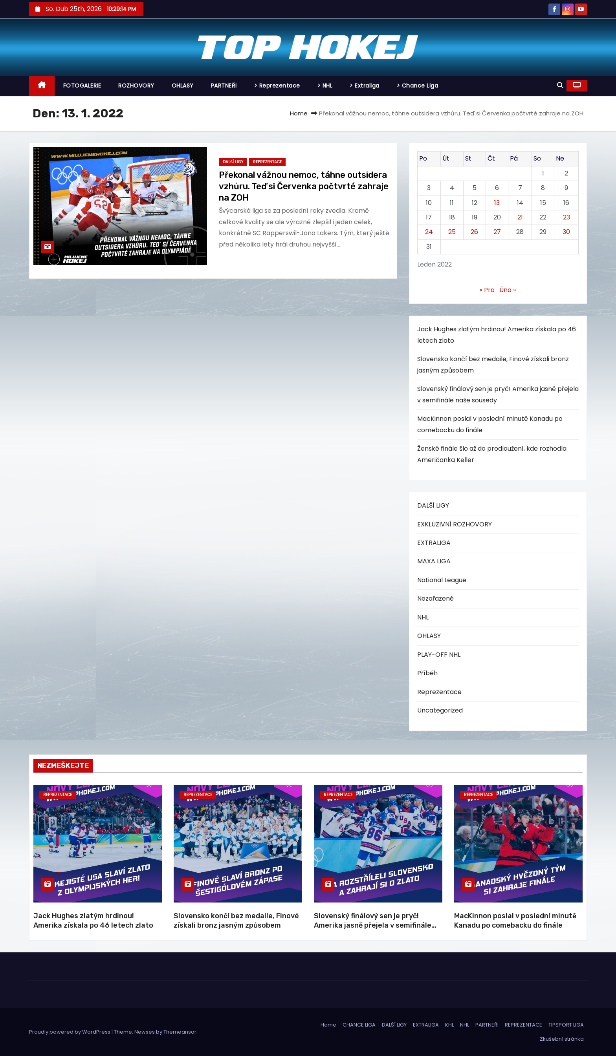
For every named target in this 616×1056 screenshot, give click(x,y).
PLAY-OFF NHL (438, 654)
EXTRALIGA (434, 542)
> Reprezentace (277, 86)
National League (441, 580)
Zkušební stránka (562, 1039)
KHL (449, 1025)
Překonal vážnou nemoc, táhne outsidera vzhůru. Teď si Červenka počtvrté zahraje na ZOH (304, 186)
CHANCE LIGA (359, 1025)
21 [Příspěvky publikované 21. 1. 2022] (520, 217)
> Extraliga (365, 86)
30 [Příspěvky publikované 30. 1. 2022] (566, 231)
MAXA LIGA (434, 561)
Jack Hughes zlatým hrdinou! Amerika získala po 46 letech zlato (93, 921)
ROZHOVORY (136, 86)
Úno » (507, 289)
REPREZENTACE (523, 1025)
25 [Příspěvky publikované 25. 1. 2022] (452, 231)
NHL (423, 617)
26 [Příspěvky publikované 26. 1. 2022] (474, 231)
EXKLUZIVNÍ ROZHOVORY (454, 524)
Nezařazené (435, 598)
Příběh (427, 673)
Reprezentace (267, 162)
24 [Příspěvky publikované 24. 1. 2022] (429, 231)
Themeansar (179, 1032)
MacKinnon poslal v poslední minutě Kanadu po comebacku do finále (515, 921)
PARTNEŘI (224, 86)
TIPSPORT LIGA (566, 1025)
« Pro (487, 289)
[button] (560, 85)
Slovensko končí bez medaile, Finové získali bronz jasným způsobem (236, 921)
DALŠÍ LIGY (233, 162)
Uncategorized (440, 710)
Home (299, 113)
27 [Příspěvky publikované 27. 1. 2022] (497, 231)
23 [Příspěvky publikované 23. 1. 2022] (566, 217)
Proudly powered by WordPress (70, 1032)
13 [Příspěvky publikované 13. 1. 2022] (497, 202)
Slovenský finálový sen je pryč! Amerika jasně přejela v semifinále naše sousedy (372, 925)
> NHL (325, 86)
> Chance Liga (417, 86)
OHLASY (183, 86)
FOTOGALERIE (82, 86)
